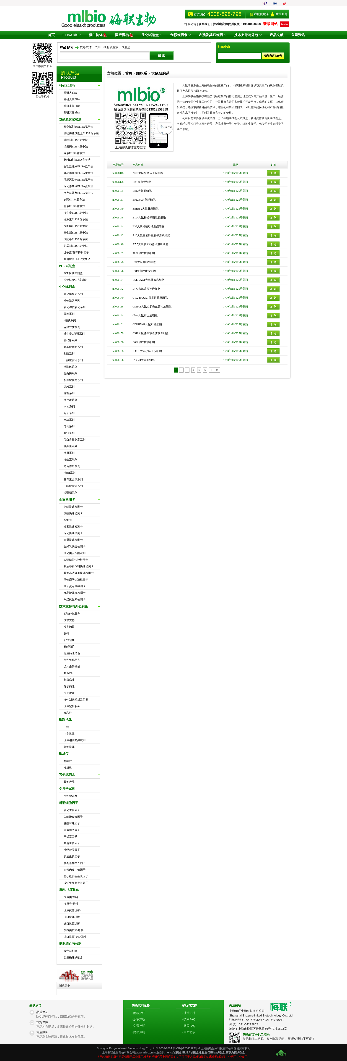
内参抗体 (69, 733)
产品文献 (274, 35)
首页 (54, 35)
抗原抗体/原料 (72, 910)
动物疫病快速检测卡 (76, 579)
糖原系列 (69, 452)
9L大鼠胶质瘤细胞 (143, 253)
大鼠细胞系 (160, 73)
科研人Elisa (70, 92)
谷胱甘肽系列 (72, 327)
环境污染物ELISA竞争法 (78, 179)
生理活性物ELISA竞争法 (78, 166)
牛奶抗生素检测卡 (74, 599)
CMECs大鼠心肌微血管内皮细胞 (151, 306)
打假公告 (190, 24)
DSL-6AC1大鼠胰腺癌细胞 (148, 279)
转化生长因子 (72, 810)
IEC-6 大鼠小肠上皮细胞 (147, 351)
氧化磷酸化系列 (73, 294)
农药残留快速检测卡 (76, 559)
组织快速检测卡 (73, 506)
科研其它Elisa (72, 112)
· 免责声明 (138, 1025)
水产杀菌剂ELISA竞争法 (78, 192)
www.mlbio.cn (144, 1052)
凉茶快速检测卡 (73, 513)
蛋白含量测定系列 (74, 439)
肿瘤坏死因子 (72, 823)
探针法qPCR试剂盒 (75, 279)
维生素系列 (70, 459)
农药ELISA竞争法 (74, 199)
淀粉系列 (69, 386)
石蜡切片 (69, 646)
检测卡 (68, 520)
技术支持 (69, 620)
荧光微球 (69, 693)
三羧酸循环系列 (73, 360)
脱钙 (66, 633)
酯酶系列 (69, 353)
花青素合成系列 (73, 479)
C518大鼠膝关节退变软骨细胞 (150, 333)
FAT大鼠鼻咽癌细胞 (144, 262)
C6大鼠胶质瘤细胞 (143, 342)
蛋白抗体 (99, 35)
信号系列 (69, 426)
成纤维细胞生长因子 (76, 883)
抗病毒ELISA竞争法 (76, 239)
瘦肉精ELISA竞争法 (76, 226)
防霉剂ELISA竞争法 (76, 245)
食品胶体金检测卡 (74, 592)
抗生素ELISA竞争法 (76, 212)
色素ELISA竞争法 (74, 206)
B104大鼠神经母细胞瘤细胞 (149, 217)
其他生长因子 (72, 843)
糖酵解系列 (70, 366)
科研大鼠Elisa (72, 99)
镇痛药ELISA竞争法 (76, 146)
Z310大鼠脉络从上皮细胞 (147, 173)
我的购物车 (261, 14)
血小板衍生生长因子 (76, 876)
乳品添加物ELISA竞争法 (78, 173)
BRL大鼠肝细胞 (141, 190)
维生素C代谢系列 (74, 333)
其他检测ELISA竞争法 (77, 259)
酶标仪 (68, 761)
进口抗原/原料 (72, 923)
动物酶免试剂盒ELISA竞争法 (81, 133)
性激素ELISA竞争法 (76, 219)
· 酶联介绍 (138, 1013)
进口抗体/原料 (72, 917)
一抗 (66, 727)
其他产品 (69, 781)
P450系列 (69, 406)
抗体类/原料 (71, 897)
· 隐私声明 (138, 1032)
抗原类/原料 (71, 903)
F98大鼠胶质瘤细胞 (144, 271)
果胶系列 (69, 313)
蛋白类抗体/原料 (73, 930)
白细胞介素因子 (73, 816)
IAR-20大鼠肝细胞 (143, 360)
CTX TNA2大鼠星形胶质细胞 (149, 297)
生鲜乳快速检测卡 (74, 546)
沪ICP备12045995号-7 (186, 1048)
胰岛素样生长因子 (74, 863)
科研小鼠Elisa (72, 106)
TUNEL (68, 673)
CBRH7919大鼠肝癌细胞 (147, 324)
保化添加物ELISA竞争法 (78, 186)
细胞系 (141, 73)
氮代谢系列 (70, 340)
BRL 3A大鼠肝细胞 (143, 199)
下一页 (214, 370)
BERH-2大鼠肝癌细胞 (145, 208)
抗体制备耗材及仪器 (76, 699)
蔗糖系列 (69, 393)
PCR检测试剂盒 (73, 273)
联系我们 (204, 24)
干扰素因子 (70, 836)
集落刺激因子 (72, 830)
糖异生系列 (70, 446)
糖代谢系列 (70, 400)
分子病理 (69, 686)
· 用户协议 (188, 1032)
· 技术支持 (188, 1013)
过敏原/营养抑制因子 (76, 252)
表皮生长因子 (72, 856)
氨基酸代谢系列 (73, 347)
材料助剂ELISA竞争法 (77, 159)
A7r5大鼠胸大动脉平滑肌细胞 (150, 244)
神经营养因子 (72, 849)
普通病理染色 (72, 653)
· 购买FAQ (188, 1025)
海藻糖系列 (70, 492)
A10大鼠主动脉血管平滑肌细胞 (151, 235)
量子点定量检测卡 (74, 586)
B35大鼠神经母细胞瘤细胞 (148, 226)
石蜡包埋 (69, 640)
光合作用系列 (72, 466)
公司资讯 (295, 35)
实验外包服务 (72, 613)
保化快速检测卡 (73, 533)
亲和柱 (68, 712)
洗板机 (68, 767)
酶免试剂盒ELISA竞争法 (78, 126)
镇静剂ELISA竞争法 (76, 140)
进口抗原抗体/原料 (75, 936)
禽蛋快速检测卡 (73, 539)
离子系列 (69, 413)
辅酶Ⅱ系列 (70, 320)
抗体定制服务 (72, 706)
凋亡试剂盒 (70, 951)
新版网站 (270, 24)
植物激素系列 (72, 300)
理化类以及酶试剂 (74, 553)
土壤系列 (69, 419)
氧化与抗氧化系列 (74, 307)
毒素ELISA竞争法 (74, 153)
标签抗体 (69, 746)
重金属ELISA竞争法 (76, 232)
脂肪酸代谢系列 (73, 380)
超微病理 (69, 679)
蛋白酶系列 (70, 373)
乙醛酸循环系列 (73, 486)
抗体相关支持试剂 (74, 740)
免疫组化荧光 (72, 660)
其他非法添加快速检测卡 (79, 573)
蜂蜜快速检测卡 (73, 526)
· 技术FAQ (188, 1019)
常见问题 (69, 626)
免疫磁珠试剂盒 (73, 957)
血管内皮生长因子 (74, 869)
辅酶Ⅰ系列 (69, 472)
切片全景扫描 (72, 666)
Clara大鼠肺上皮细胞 (145, 315)
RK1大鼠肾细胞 (141, 182)
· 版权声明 (138, 1019)
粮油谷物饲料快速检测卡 (79, 566)
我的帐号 (281, 14)
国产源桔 (125, 35)
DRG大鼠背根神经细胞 (146, 288)
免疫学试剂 (70, 796)
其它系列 (69, 433)
